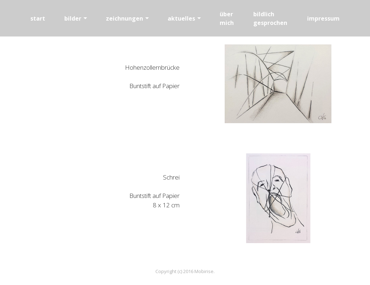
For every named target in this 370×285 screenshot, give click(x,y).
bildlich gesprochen (270, 18)
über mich (227, 18)
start (37, 18)
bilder (72, 18)
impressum (323, 18)
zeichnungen (124, 18)
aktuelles (181, 18)
